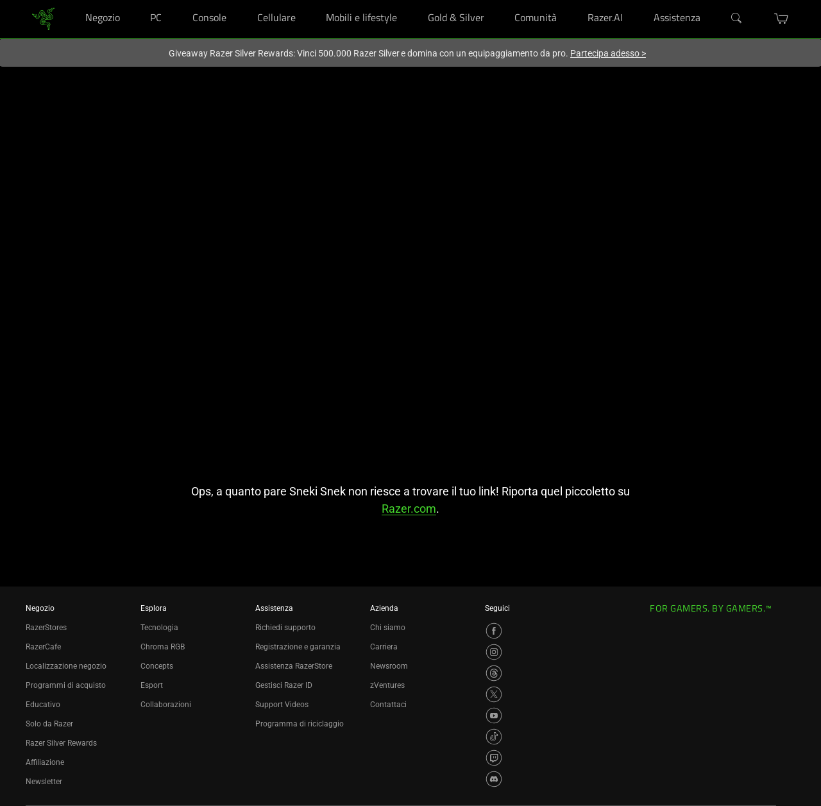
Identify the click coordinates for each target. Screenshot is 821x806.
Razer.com (409, 508)
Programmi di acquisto (66, 685)
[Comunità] (569, 0)
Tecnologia (159, 627)
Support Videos (282, 704)
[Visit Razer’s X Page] (494, 694)
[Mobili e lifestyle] (409, 0)
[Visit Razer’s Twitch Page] (494, 758)
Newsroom (389, 666)
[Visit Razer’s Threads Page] (494, 673)
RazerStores (46, 627)
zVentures (387, 685)
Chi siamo (387, 627)
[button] (781, 18)
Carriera (384, 646)
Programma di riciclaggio (299, 723)
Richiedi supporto (285, 627)
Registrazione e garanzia (298, 646)
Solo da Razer (49, 723)
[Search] (737, 18)
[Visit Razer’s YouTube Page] (494, 716)
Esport (151, 685)
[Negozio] (131, 0)
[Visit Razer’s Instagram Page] (494, 652)
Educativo (43, 704)
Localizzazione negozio (66, 666)
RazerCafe (43, 646)
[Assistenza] (712, 0)
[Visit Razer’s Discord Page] (494, 779)
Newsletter (44, 781)
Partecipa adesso (608, 53)
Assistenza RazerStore (293, 666)
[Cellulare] (307, 0)
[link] (43, 18)
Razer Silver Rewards (61, 743)
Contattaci (388, 704)
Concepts (156, 666)
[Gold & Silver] (496, 0)
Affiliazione (45, 762)
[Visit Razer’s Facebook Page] (494, 631)
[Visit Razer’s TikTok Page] (494, 737)
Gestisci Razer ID (283, 685)
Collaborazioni (165, 704)
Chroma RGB (162, 646)
